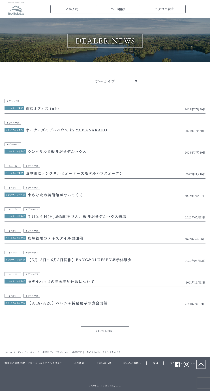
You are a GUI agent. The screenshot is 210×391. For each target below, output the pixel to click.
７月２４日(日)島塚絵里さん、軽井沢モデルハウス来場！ (79, 216)
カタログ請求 (164, 9)
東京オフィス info (42, 108)
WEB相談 (118, 9)
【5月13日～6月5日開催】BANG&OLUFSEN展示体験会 (80, 259)
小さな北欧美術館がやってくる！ (57, 194)
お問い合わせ (103, 363)
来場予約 (71, 9)
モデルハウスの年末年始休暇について (61, 281)
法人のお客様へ (132, 363)
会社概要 (79, 363)
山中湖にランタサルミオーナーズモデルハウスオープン (74, 173)
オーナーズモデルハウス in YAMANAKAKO (66, 130)
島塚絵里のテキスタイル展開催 (55, 238)
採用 (155, 363)
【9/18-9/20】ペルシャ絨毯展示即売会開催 (68, 303)
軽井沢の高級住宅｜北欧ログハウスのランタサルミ (33, 363)
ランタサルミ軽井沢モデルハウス (57, 151)
